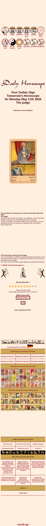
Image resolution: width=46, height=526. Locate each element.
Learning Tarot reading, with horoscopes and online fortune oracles (38, 479)
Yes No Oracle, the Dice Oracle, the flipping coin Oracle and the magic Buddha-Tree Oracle (38, 463)
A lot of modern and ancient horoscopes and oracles (23, 479)
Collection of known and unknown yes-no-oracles (8, 478)
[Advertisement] (23, 14)
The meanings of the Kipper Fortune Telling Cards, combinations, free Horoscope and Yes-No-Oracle (23, 465)
